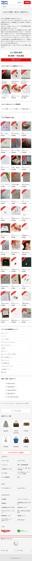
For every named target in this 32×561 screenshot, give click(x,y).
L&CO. (2, 132)
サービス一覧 (4, 550)
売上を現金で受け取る (12, 397)
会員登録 (27, 2)
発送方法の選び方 (11, 390)
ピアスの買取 (4, 109)
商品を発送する (10, 393)
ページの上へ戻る (16, 410)
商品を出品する (10, 383)
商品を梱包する (10, 386)
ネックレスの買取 (13, 109)
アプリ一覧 (19, 550)
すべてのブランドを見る (16, 452)
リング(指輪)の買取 (23, 109)
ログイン (19, 2)
